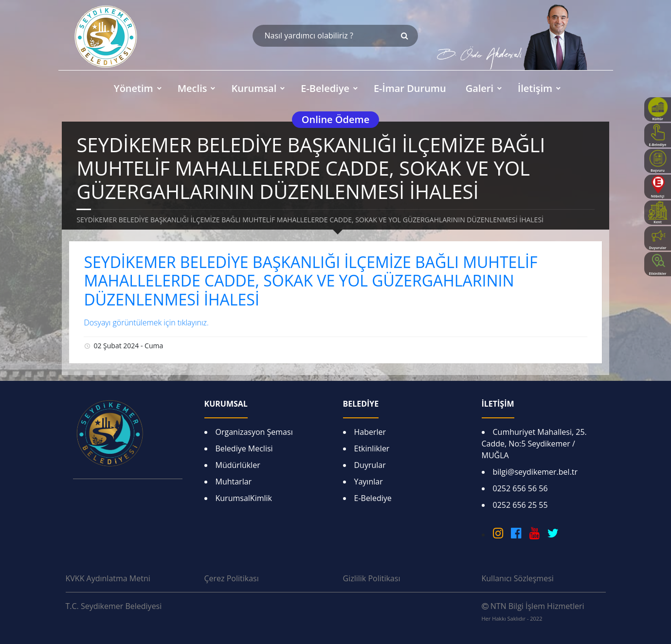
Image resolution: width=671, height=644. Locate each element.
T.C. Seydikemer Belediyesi (114, 606)
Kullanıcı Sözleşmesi (518, 578)
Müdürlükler (238, 465)
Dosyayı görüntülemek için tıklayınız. (146, 322)
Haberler (370, 432)
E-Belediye (373, 498)
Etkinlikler (372, 448)
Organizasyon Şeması (254, 432)
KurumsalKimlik (244, 498)
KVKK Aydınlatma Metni (108, 578)
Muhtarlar (234, 481)
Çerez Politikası (231, 578)
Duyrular (370, 465)
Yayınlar (368, 481)
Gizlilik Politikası (371, 578)
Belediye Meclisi (244, 448)
